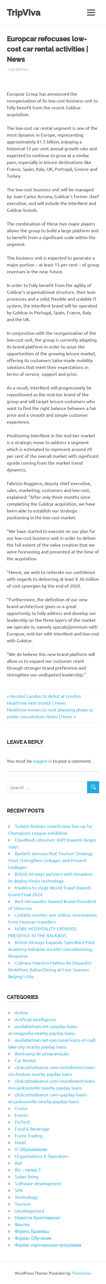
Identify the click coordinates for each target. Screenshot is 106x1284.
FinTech (22, 1122)
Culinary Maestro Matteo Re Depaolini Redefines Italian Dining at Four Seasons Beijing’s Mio (49, 969)
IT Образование (31, 1149)
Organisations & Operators (41, 1156)
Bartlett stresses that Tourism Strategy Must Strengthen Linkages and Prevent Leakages (50, 860)
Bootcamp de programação (42, 1053)
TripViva (24, 12)
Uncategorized (29, 1210)
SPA (19, 1190)
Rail (18, 1163)
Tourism (23, 1204)
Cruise (21, 1108)
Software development (38, 1183)
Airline (21, 1012)
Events (21, 1115)
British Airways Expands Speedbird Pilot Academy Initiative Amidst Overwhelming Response (51, 949)
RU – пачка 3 (28, 1169)
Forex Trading (28, 1135)
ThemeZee (81, 1272)
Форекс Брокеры (32, 1231)
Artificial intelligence (35, 1019)
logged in (42, 761)
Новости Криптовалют (38, 1217)
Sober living (26, 1176)
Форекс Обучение (33, 1238)
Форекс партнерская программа (48, 1245)
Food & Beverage (32, 1128)
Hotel (20, 1142)
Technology (26, 1197)
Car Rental (18, 69)
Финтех (22, 1224)
